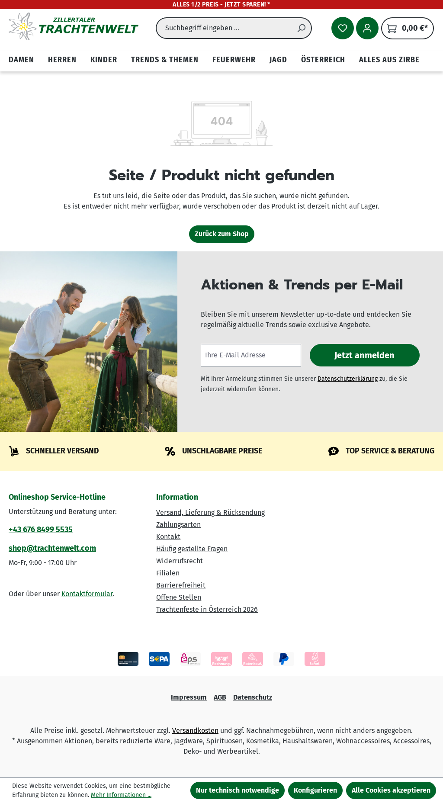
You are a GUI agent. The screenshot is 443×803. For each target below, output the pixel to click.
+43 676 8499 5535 (41, 529)
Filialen (168, 573)
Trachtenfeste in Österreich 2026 (207, 609)
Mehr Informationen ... (121, 795)
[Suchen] (301, 28)
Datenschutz (252, 697)
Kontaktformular (86, 594)
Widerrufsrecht (179, 561)
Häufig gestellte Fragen (192, 549)
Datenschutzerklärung (348, 378)
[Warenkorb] (407, 28)
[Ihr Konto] (367, 28)
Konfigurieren (315, 790)
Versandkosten (195, 730)
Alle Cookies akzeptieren (391, 790)
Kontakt (168, 537)
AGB (220, 697)
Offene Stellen (178, 597)
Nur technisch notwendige (237, 790)
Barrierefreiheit (180, 585)
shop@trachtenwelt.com (52, 548)
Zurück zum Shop (222, 234)
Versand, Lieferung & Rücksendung (210, 512)
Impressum (189, 697)
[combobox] (224, 28)
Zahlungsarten (178, 524)
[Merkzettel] (342, 28)
